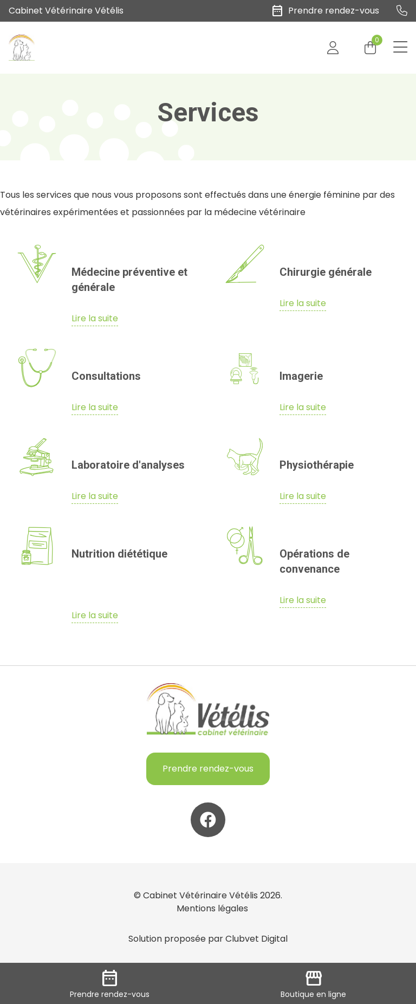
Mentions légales (212, 908)
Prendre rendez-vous (207, 768)
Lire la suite (95, 318)
